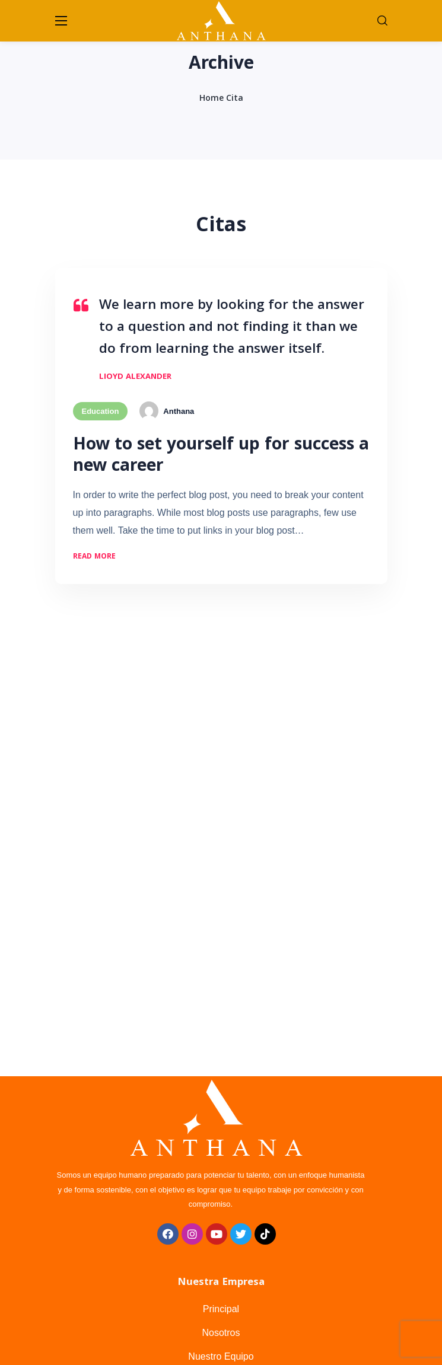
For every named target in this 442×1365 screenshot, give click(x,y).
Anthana (178, 411)
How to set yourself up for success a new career (221, 456)
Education (100, 411)
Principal (221, 1309)
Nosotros (221, 1333)
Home (211, 99)
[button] (382, 21)
